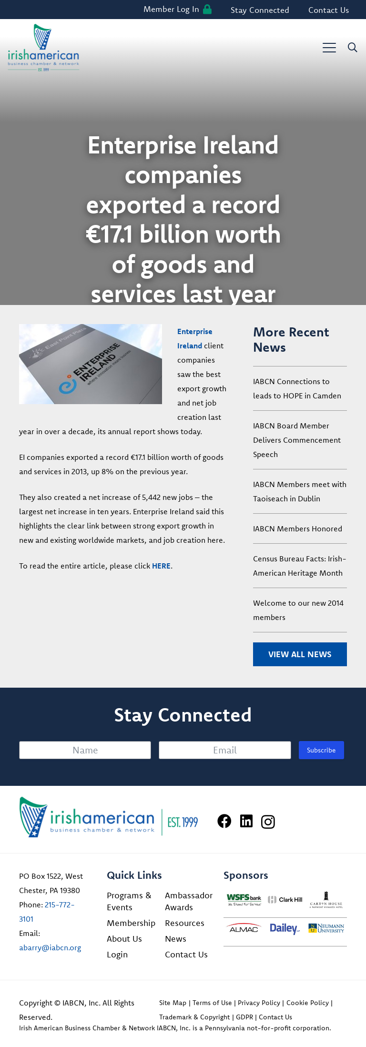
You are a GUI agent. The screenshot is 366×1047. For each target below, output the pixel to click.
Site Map (172, 1002)
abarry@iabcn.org (50, 947)
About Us (124, 938)
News (175, 938)
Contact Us (186, 954)
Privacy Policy (259, 1002)
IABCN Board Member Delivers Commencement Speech (297, 440)
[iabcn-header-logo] (44, 47)
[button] (329, 47)
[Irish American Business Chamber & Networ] (108, 817)
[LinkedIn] (246, 821)
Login (117, 954)
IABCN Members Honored (297, 528)
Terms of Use (212, 1002)
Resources (184, 922)
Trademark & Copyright (194, 1017)
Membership (131, 922)
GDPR (244, 1017)
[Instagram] (268, 822)
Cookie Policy (307, 1002)
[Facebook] (224, 821)
